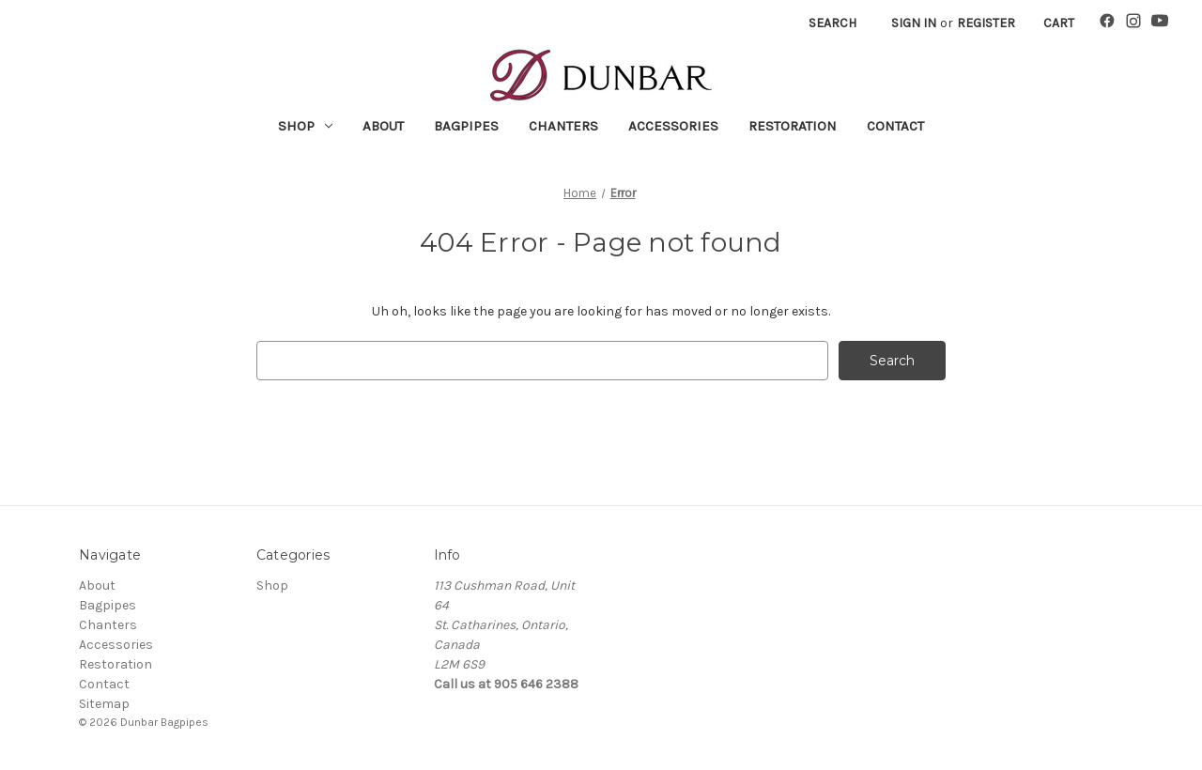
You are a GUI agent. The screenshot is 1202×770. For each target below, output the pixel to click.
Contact (895, 125)
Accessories (673, 125)
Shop (305, 125)
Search (832, 23)
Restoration (792, 125)
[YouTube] (1159, 23)
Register (986, 23)
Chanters (563, 125)
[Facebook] (1107, 23)
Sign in (913, 23)
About (383, 125)
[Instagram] (1133, 23)
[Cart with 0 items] (1059, 23)
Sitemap (104, 704)
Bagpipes (466, 125)
